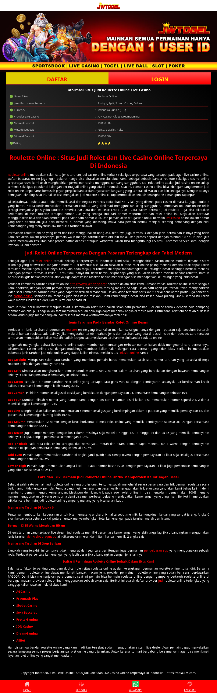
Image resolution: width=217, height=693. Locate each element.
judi (161, 580)
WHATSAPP (135, 686)
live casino (173, 218)
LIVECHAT (190, 686)
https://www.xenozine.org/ (88, 284)
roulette (71, 330)
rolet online (44, 261)
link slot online (129, 353)
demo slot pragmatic (41, 536)
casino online (23, 296)
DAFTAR (57, 79)
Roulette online (18, 175)
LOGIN (159, 79)
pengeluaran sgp (156, 550)
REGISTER (81, 686)
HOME (27, 686)
